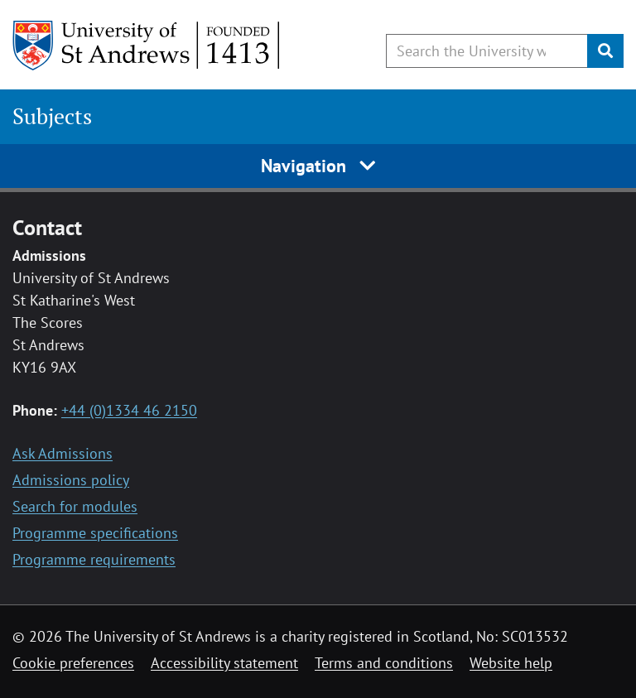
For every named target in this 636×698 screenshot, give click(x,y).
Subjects (52, 116)
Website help (511, 662)
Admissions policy (70, 479)
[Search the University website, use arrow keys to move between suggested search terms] (487, 51)
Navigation (318, 165)
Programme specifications (95, 532)
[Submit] (605, 51)
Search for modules (74, 506)
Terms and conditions (384, 662)
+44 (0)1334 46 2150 (129, 410)
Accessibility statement (224, 662)
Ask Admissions (62, 453)
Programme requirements (94, 559)
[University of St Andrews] (147, 45)
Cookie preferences (73, 662)
